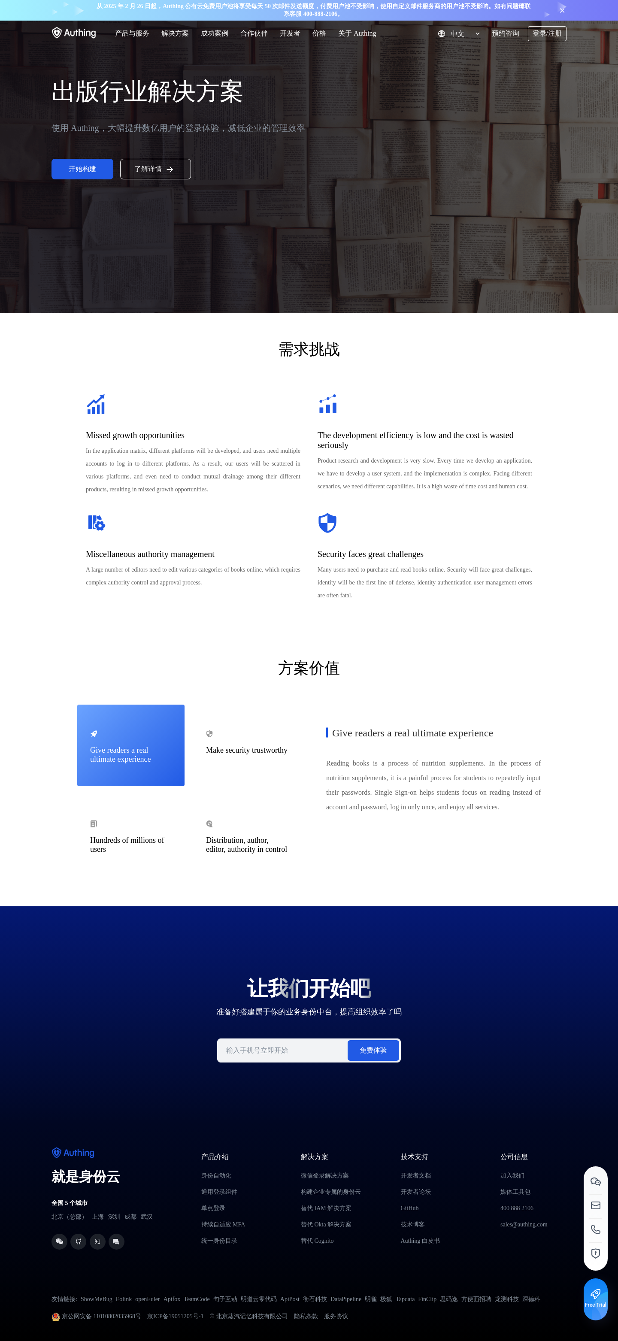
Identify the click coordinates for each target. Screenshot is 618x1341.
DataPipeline (345, 1299)
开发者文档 (416, 1175)
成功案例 (214, 33)
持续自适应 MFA (223, 1224)
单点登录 (213, 1208)
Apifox (172, 1299)
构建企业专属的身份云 (331, 1192)
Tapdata (405, 1299)
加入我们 (512, 1175)
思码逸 (449, 1299)
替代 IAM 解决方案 (326, 1208)
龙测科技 (507, 1299)
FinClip (427, 1299)
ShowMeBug (96, 1299)
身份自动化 (216, 1175)
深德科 (531, 1299)
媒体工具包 (515, 1192)
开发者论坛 (416, 1192)
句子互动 (225, 1299)
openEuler (147, 1299)
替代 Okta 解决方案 (326, 1224)
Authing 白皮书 (420, 1241)
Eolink (124, 1299)
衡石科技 (315, 1299)
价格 (319, 33)
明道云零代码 (259, 1299)
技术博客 (413, 1224)
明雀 (371, 1299)
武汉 (147, 1217)
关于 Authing (357, 33)
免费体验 (373, 1050)
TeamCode (196, 1299)
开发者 (290, 33)
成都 (130, 1217)
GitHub (410, 1208)
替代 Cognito (317, 1241)
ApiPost (290, 1299)
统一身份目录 (219, 1241)
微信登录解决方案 (325, 1175)
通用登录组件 (219, 1192)
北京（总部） (70, 1217)
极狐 (386, 1299)
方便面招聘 (476, 1299)
